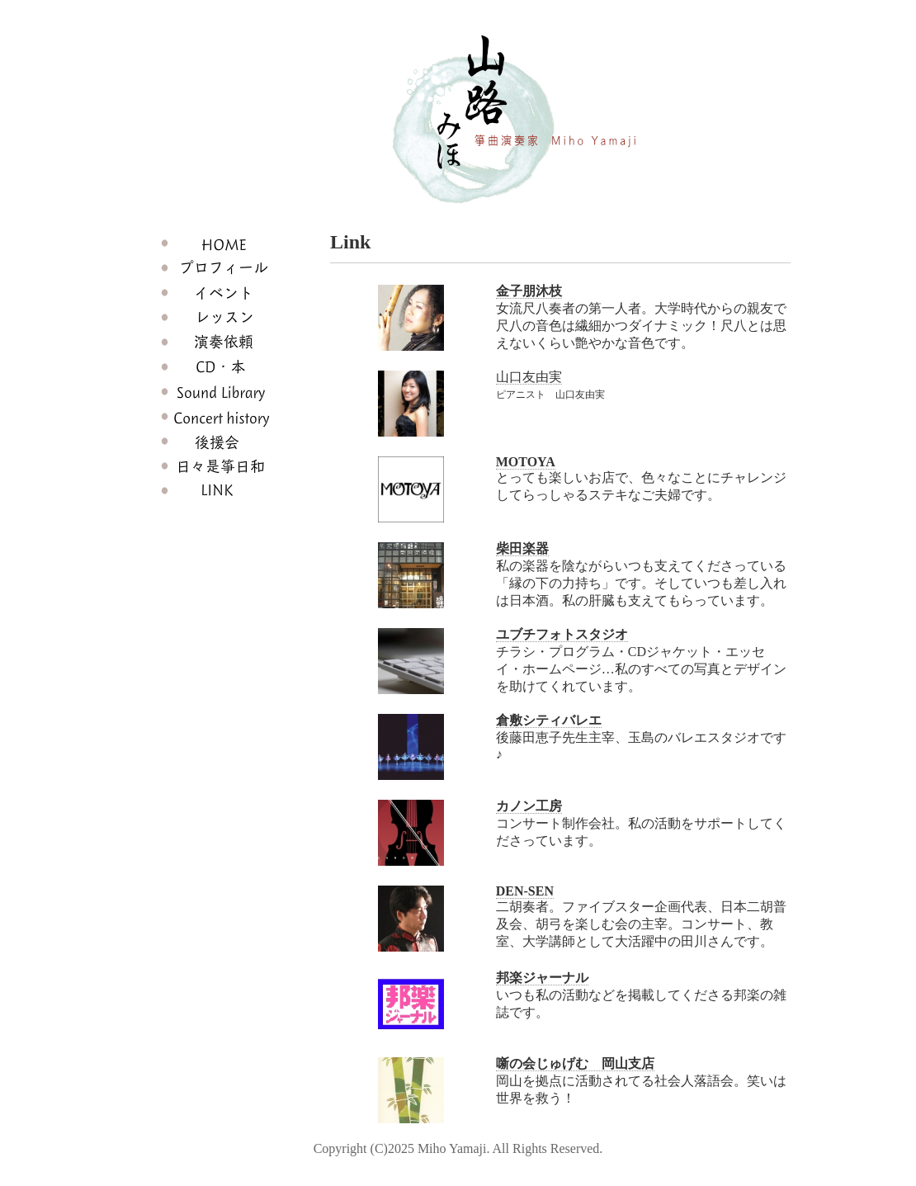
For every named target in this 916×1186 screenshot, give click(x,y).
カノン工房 (529, 806)
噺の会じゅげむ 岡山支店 (575, 1063)
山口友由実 (529, 377)
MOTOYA (525, 462)
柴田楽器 (522, 548)
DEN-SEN (525, 891)
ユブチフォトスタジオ (562, 634)
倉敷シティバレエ (549, 720)
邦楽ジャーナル (542, 978)
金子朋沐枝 (529, 291)
